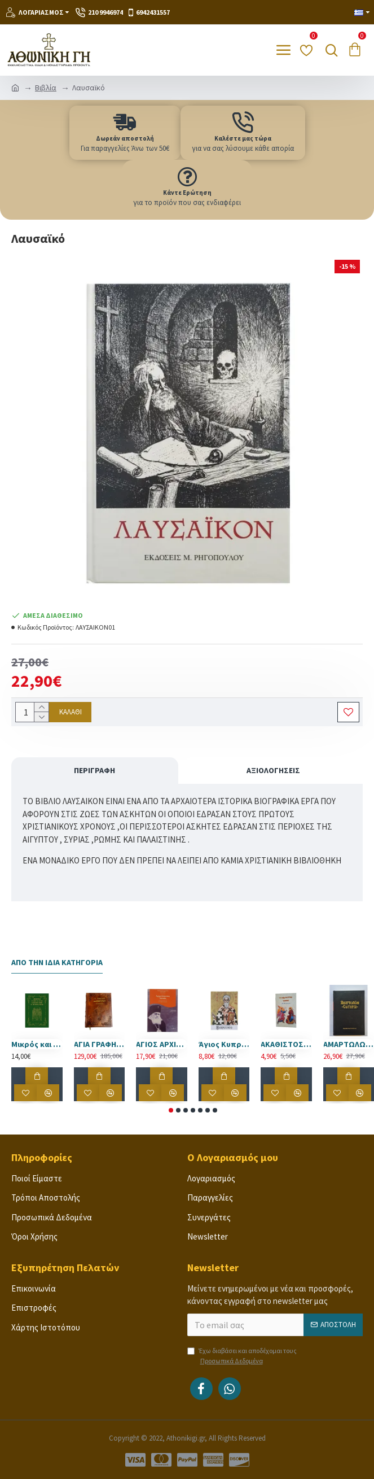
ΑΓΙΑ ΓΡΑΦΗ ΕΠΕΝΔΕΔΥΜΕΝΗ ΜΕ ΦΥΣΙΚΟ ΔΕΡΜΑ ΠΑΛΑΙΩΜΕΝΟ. (99, 1044)
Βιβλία (45, 87)
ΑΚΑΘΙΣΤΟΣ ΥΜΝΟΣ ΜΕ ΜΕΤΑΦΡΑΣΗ (286, 1044)
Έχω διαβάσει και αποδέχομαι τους (242, 1356)
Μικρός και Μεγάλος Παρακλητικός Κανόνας (37, 1044)
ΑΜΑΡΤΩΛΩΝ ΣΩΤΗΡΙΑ (349, 1044)
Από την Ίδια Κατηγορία (57, 962)
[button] (171, 1110)
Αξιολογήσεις (273, 770)
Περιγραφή (94, 770)
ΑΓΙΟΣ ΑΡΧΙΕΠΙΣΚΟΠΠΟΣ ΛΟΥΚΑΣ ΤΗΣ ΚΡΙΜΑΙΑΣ (161, 1044)
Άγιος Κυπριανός (224, 1044)
